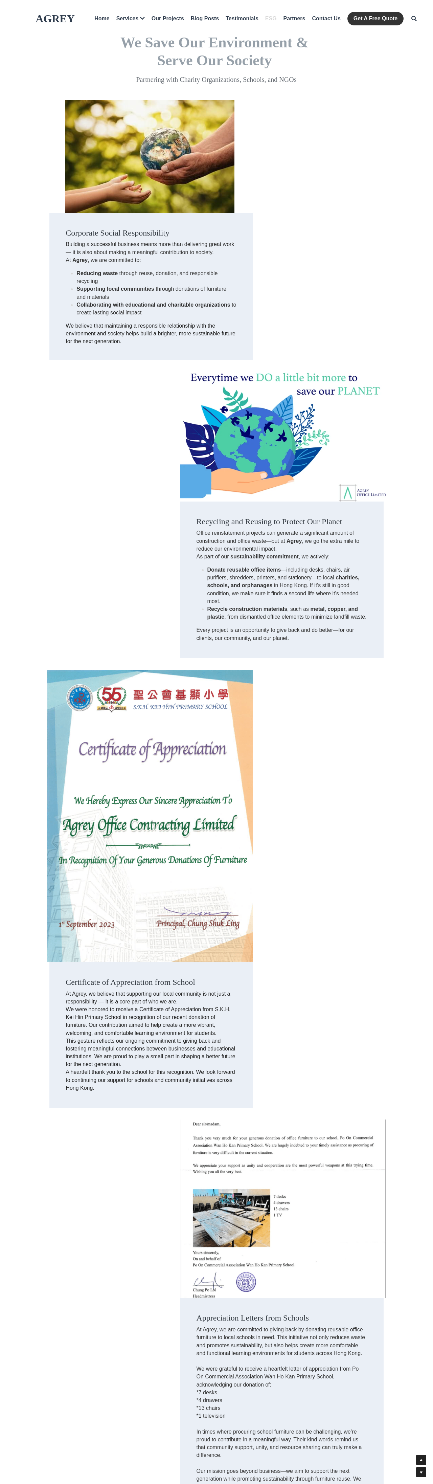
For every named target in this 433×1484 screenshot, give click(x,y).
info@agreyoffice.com (242, 1385)
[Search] (414, 18)
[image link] (130, 602)
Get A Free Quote (375, 18)
